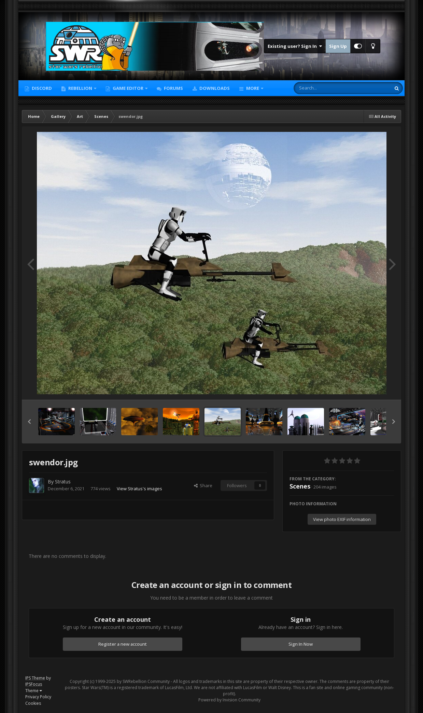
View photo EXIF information (342, 519)
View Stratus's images (139, 488)
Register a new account (122, 644)
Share (203, 485)
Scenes (300, 486)
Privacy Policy (38, 697)
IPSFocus (33, 684)
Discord (41, 88)
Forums (173, 88)
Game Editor (128, 88)
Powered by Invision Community (229, 700)
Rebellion (80, 88)
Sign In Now (300, 644)
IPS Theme (35, 678)
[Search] (324, 88)
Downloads (214, 88)
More (252, 88)
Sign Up (338, 46)
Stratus (63, 481)
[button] (29, 421)
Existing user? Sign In (295, 46)
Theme (33, 691)
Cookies (33, 703)
